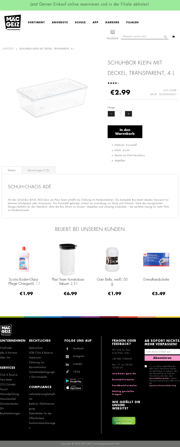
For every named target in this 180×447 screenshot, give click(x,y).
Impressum (35, 357)
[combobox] (145, 36)
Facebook (78, 348)
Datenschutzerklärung (162, 385)
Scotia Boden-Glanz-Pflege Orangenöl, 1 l (61, 281)
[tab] (12, 170)
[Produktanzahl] (120, 113)
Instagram (78, 356)
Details (12, 170)
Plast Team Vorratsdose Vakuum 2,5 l (105, 281)
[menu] (85, 22)
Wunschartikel (8, 399)
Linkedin (77, 364)
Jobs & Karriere (8, 352)
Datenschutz (36, 348)
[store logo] (12, 22)
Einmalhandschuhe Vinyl (17, 281)
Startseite (8, 49)
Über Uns (5, 357)
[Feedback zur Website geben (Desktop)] (126, 419)
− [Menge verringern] (111, 114)
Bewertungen (38, 170)
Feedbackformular (124, 385)
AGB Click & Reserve (41, 352)
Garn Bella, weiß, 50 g (149, 281)
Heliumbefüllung (9, 394)
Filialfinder (6, 348)
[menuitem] (38, 22)
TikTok (76, 371)
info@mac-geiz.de (124, 374)
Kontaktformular (123, 380)
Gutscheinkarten (9, 404)
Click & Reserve (9, 375)
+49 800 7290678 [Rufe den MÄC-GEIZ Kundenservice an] (122, 359)
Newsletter (6, 379)
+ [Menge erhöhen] (128, 114)
